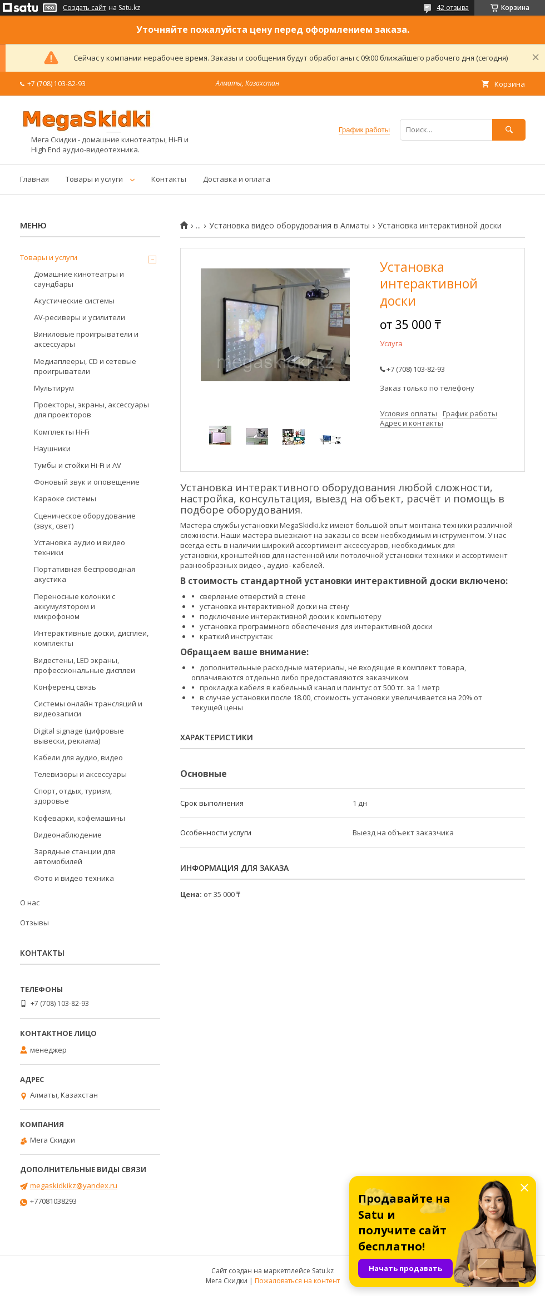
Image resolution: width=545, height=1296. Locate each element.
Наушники (52, 448)
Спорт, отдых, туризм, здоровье (73, 796)
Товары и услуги (94, 179)
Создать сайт (84, 8)
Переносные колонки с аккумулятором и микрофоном (74, 606)
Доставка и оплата (236, 179)
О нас (29, 903)
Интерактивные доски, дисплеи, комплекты (91, 638)
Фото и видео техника (74, 878)
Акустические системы (74, 301)
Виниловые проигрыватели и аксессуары (86, 339)
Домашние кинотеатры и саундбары (79, 279)
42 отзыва (453, 7)
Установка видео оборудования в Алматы (289, 225)
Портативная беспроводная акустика (84, 574)
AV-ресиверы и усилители (79, 317)
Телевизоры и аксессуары (80, 774)
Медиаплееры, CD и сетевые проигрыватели (85, 366)
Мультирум (54, 388)
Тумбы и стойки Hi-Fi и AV (77, 465)
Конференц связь (65, 687)
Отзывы (34, 923)
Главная (34, 179)
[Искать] (509, 130)
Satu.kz (323, 1270)
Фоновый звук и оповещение (87, 482)
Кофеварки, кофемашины (79, 818)
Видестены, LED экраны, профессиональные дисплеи (84, 665)
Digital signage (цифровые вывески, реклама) (79, 736)
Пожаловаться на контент (297, 1280)
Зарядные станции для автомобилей (74, 856)
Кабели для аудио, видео (78, 757)
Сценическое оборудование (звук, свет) (85, 521)
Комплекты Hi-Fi (62, 432)
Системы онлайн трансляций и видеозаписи (88, 709)
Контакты (168, 179)
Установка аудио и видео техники (79, 547)
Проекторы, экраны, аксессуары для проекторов (91, 410)
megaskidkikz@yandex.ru (73, 1185)
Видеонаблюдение (68, 835)
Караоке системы (65, 499)
